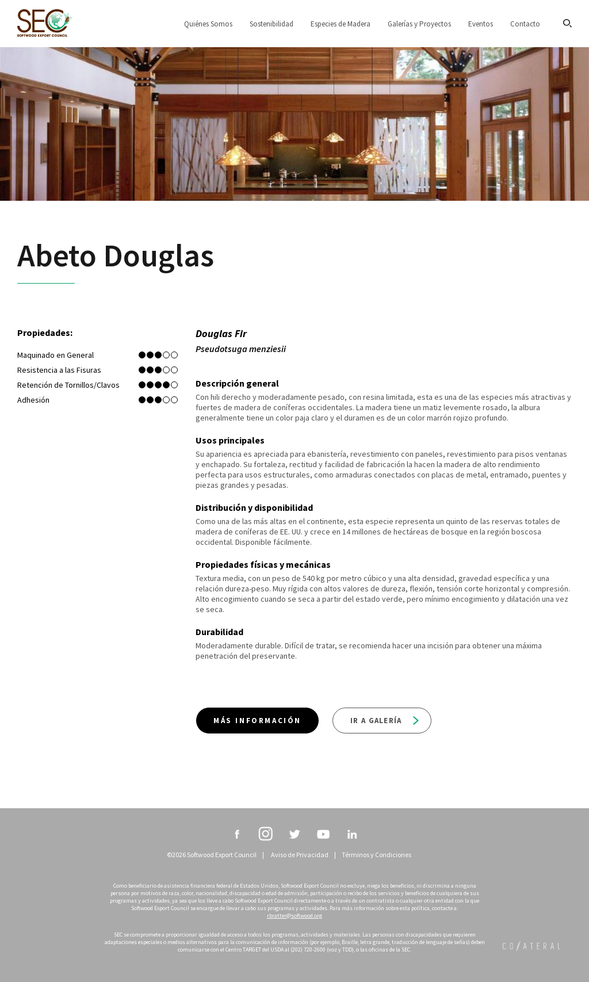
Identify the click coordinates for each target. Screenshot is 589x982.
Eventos (480, 24)
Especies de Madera (340, 24)
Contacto (525, 24)
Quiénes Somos (208, 24)
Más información (257, 720)
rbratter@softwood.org (294, 915)
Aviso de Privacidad (299, 854)
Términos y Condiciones (376, 854)
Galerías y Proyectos (419, 24)
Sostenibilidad (271, 24)
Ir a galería (384, 720)
